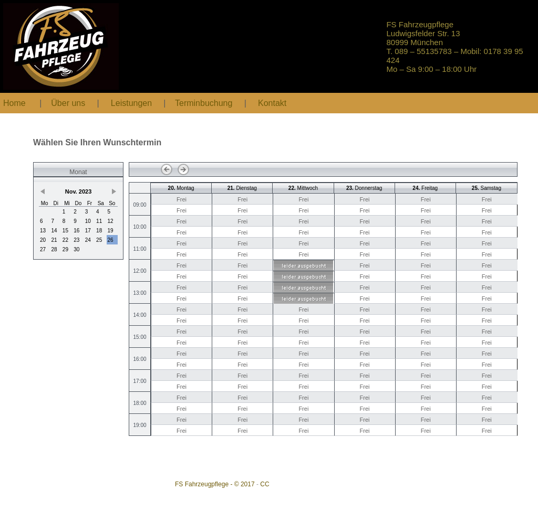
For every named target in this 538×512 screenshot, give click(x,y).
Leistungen (131, 103)
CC (264, 484)
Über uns (68, 103)
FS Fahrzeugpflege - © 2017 (215, 484)
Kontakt (272, 103)
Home (14, 103)
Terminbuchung (205, 103)
